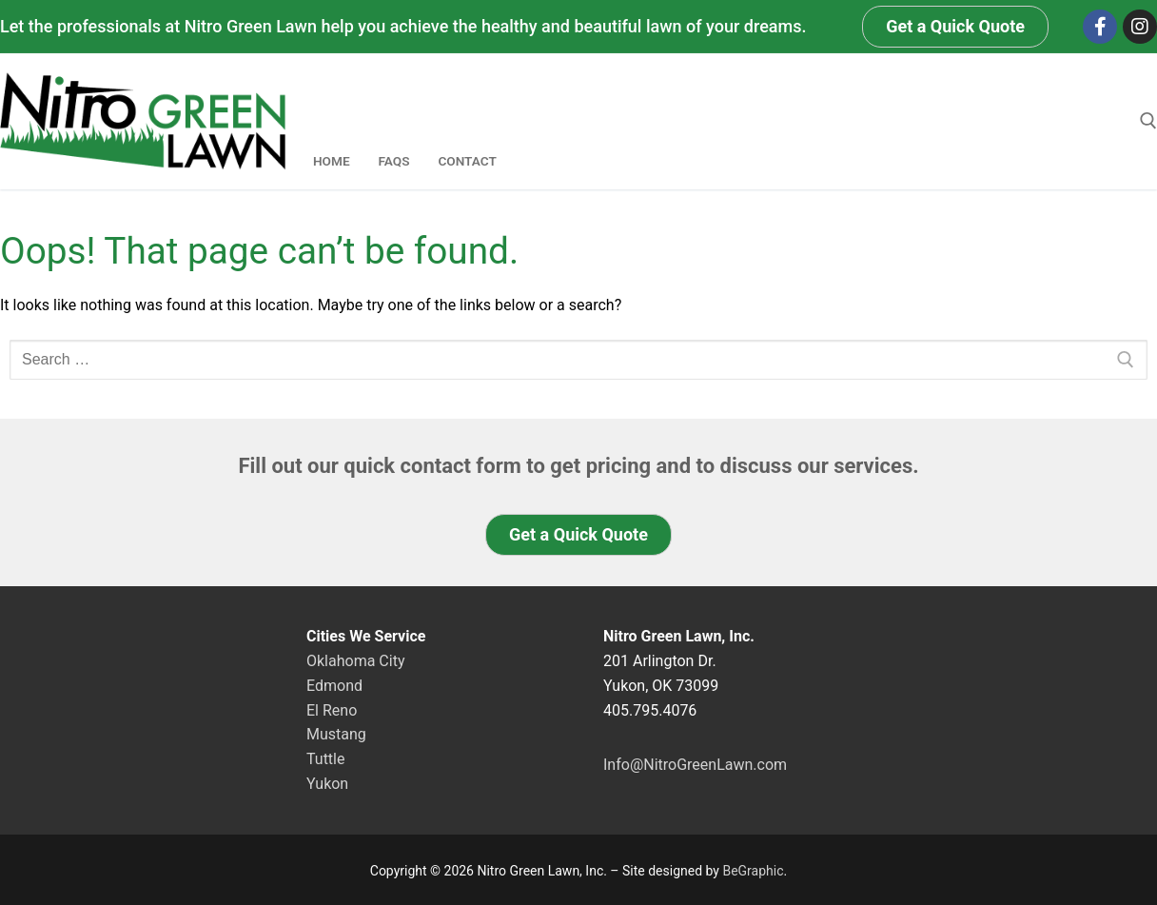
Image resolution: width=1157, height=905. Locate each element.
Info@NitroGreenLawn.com (695, 765)
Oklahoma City (355, 661)
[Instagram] (1140, 27)
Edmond (334, 686)
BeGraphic (752, 870)
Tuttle (325, 759)
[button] (955, 27)
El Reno (331, 710)
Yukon (327, 784)
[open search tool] (1148, 120)
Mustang (336, 734)
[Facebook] (1100, 27)
